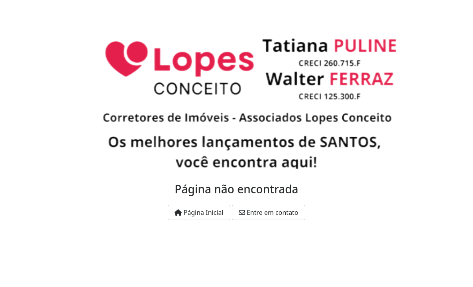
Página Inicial (199, 212)
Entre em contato (268, 212)
